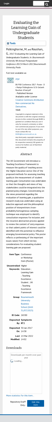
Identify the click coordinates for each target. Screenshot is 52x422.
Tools (11, 43)
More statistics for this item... (20, 395)
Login (6, 3)
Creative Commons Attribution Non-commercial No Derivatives (30, 103)
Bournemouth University (6, 10)
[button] (35, 403)
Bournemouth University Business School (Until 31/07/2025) (27, 304)
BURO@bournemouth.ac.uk (26, 134)
